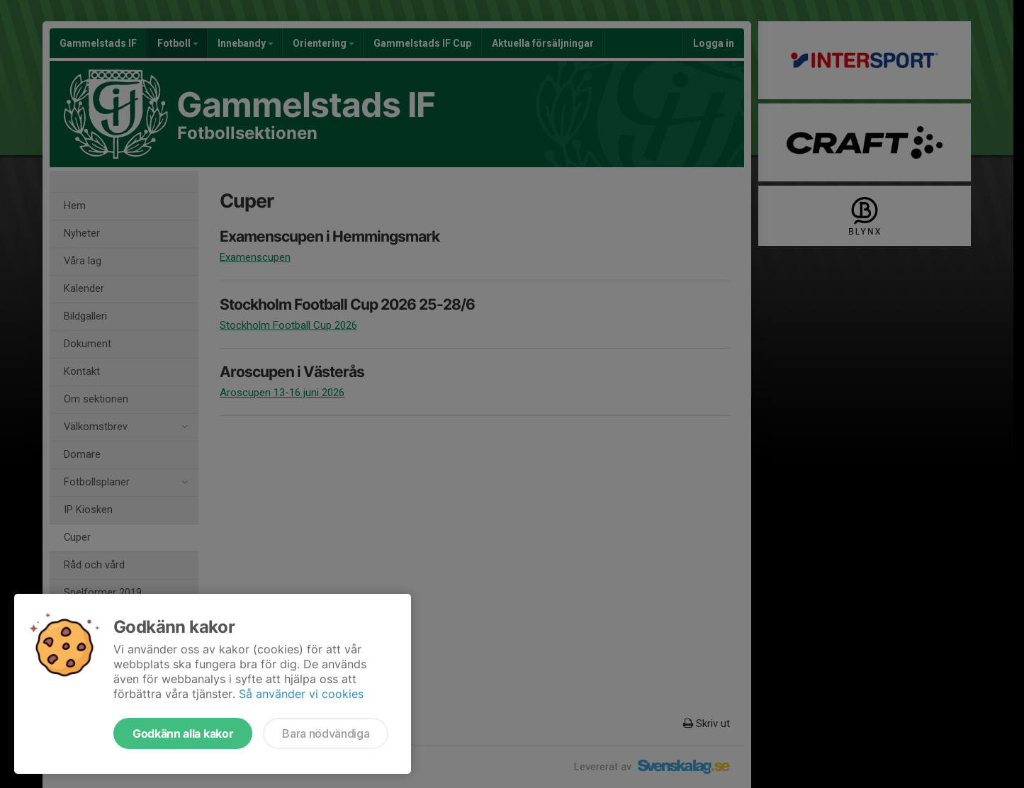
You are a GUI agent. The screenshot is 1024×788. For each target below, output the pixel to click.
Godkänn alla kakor (183, 733)
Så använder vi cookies (301, 694)
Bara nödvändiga (325, 733)
